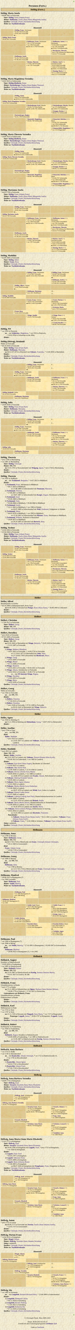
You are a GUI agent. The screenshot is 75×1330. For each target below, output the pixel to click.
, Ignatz (37, 468)
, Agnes (58, 931)
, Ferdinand (42, 509)
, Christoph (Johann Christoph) (45, 842)
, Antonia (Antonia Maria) (43, 972)
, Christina (13, 699)
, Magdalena (35, 119)
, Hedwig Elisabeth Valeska (20, 778)
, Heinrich (34, 643)
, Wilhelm (14, 517)
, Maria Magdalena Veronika (14, 101)
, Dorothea (13, 676)
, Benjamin (20, 480)
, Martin (60, 105)
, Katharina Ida (16, 1307)
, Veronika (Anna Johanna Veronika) (25, 1241)
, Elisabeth (21, 1120)
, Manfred (9, 899)
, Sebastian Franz (16, 1158)
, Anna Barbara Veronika (13, 1103)
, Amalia (32, 315)
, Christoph (15, 464)
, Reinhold (8, 392)
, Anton (58, 41)
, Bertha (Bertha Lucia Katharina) (22, 786)
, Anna (39, 522)
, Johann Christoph (22, 1056)
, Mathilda (8, 296)
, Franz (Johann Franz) (19, 17)
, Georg (14, 624)
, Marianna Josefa (10, 214)
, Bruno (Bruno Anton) (18, 803)
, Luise (57, 914)
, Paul (14, 881)
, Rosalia (58, 322)
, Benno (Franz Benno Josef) (26, 817)
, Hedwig (15, 884)
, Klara (32, 924)
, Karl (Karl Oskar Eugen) (19, 763)
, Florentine (40, 813)
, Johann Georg (12, 848)
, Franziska (37, 352)
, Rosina (58, 111)
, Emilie (38, 800)
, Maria (58, 71)
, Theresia (60, 50)
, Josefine (15, 755)
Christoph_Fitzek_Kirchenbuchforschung (25, 22)
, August (42, 495)
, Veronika (21, 1271)
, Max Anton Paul (16, 768)
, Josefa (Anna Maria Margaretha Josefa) (28, 20)
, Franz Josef (14, 1154)
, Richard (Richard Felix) (24, 1294)
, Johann (12, 670)
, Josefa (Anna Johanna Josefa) (41, 1225)
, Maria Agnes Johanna (18, 782)
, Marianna (34, 291)
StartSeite (40, 1327)
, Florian (58, 300)
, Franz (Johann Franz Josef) (57, 821)
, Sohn (13, 501)
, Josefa (20, 56)
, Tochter (8, 554)
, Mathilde (11, 736)
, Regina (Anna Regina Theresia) (27, 85)
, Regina (22, 115)
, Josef (57, 62)
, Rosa (14, 262)
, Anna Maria (34, 1014)
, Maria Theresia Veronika (13, 157)
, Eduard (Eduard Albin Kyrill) (47, 741)
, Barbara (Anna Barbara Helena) (44, 989)
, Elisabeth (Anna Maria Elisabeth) (25, 1085)
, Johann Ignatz (16, 1062)
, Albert (14, 260)
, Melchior (59, 119)
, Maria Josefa (9, 37)
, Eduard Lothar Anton (18, 792)
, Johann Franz (16, 1066)
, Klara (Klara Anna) (37, 608)
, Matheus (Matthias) (17, 649)
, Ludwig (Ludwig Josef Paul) (21, 796)
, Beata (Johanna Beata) (18, 1162)
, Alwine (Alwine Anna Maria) (21, 772)
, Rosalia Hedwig (17, 1303)
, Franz (19, 30)
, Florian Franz (10, 1259)
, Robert (58, 924)
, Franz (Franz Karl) (18, 348)
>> (66, 41)
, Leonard (59, 1124)
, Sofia (7, 447)
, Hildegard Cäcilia (17, 1299)
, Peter (57, 315)
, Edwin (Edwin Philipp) (20, 809)
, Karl (34, 105)
